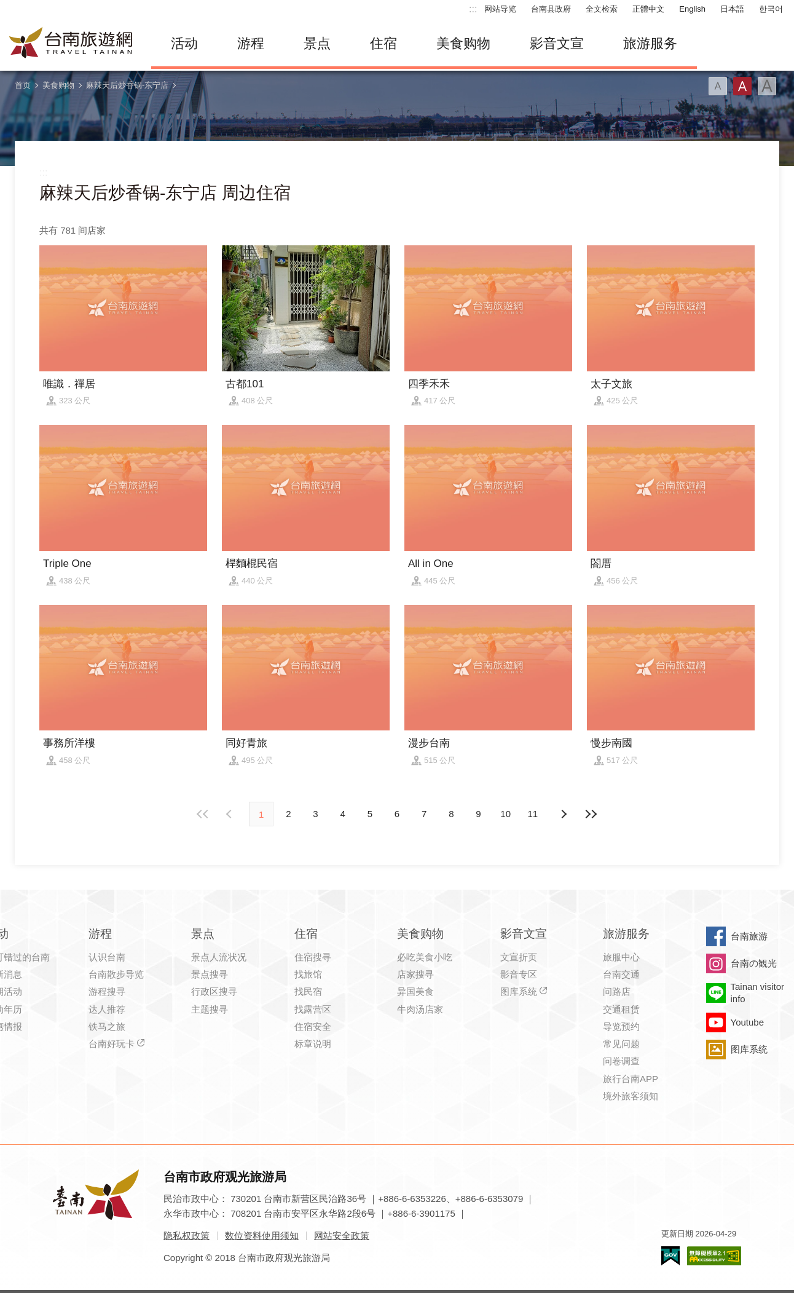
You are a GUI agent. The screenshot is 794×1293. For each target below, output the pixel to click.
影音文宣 (557, 43)
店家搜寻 (415, 974)
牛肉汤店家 (420, 1009)
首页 (23, 85)
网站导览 (500, 9)
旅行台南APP (630, 1079)
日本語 (732, 9)
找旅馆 (308, 974)
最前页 (203, 814)
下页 (230, 814)
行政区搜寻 (214, 991)
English (692, 9)
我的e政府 (670, 1255)
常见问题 (621, 1043)
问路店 (617, 991)
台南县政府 (551, 9)
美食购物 (463, 43)
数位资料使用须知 (262, 1235)
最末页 (590, 814)
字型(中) (742, 86)
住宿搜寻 (312, 957)
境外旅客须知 (630, 1096)
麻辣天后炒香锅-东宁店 (127, 85)
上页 (563, 814)
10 (505, 814)
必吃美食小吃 (424, 957)
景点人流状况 (218, 957)
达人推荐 (106, 1009)
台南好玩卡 (111, 1043)
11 (533, 814)
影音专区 (518, 974)
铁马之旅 (106, 1026)
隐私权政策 (186, 1235)
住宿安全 (312, 1026)
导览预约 (621, 1026)
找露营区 (312, 1009)
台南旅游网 (71, 44)
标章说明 (312, 1043)
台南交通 (621, 974)
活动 (184, 43)
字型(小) (718, 86)
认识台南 (106, 957)
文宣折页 (518, 957)
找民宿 (308, 991)
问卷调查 (621, 1061)
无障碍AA (714, 1255)
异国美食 (415, 991)
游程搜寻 (106, 991)
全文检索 (602, 9)
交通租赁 (621, 1009)
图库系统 (518, 991)
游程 (250, 43)
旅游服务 (650, 43)
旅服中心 (621, 957)
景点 (317, 43)
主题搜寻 (209, 1009)
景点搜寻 (209, 974)
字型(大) (767, 86)
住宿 (383, 43)
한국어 (771, 9)
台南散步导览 (116, 974)
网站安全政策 (341, 1235)
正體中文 (648, 9)
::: (473, 9)
